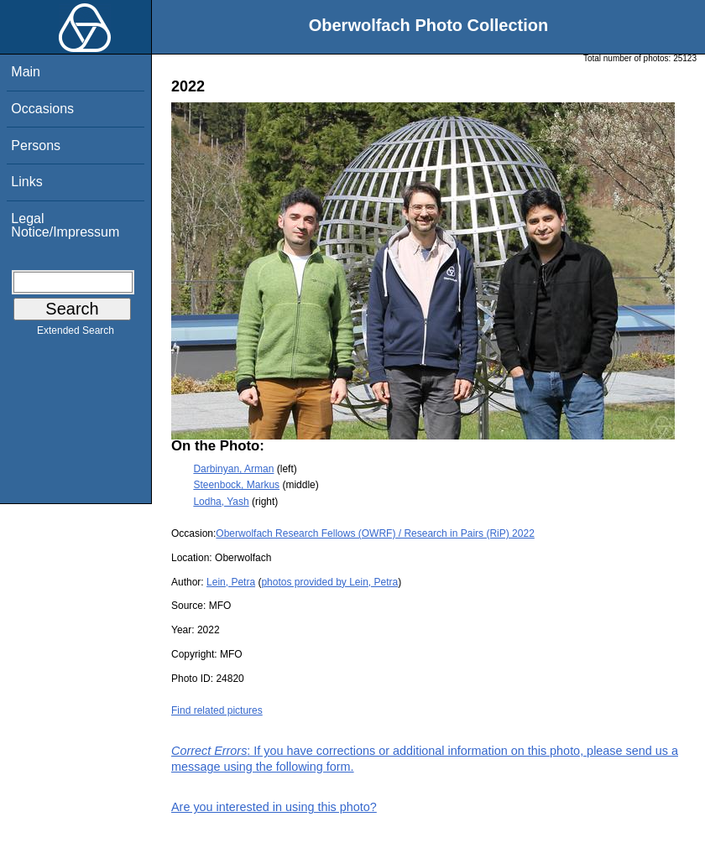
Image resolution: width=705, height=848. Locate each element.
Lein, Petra (230, 582)
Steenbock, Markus (236, 485)
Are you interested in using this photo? (274, 807)
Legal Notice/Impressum (65, 225)
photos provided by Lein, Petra (329, 582)
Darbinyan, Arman (233, 469)
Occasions (42, 108)
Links (26, 181)
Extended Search (75, 334)
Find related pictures (217, 710)
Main (25, 72)
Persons (35, 145)
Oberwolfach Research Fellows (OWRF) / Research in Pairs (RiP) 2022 (375, 533)
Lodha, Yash (220, 501)
